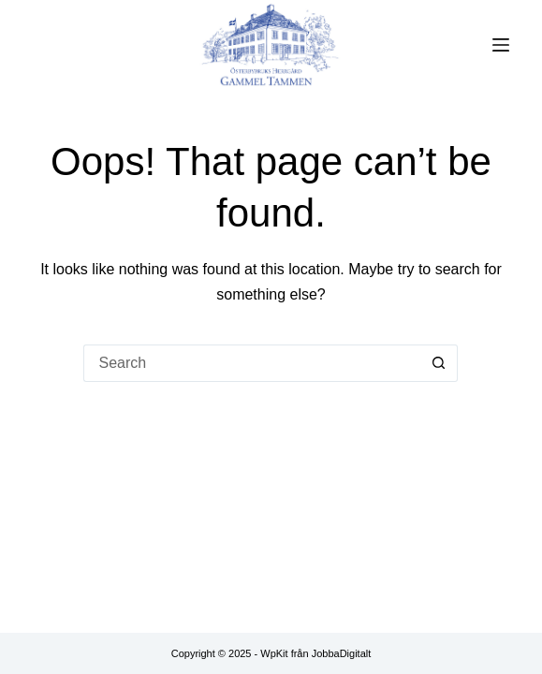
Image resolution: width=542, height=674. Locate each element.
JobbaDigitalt (342, 653)
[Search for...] (251, 363)
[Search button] (439, 363)
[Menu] (500, 45)
